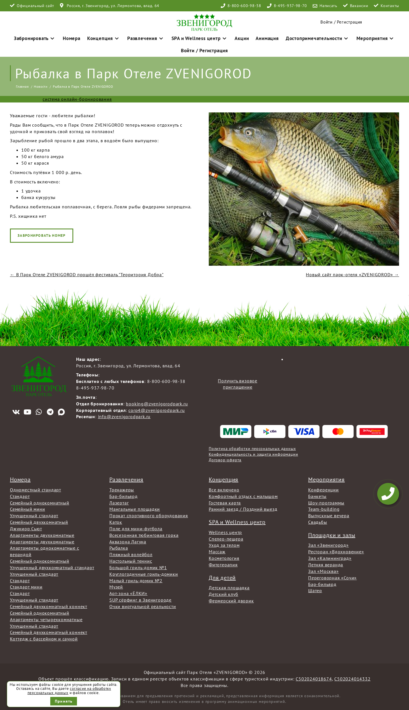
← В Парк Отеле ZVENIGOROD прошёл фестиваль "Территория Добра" (87, 273)
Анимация (261, 36)
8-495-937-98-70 (290, 5)
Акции (237, 36)
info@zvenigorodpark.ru (124, 415)
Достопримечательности (306, 36)
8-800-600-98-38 (244, 5)
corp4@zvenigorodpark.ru (156, 409)
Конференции (323, 488)
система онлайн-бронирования (77, 97)
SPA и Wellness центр (200, 36)
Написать (328, 5)
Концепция (114, 36)
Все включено (224, 488)
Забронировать (51, 36)
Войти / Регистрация (341, 20)
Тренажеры (121, 488)
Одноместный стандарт (35, 488)
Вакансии (359, 5)
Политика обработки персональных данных (252, 447)
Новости (41, 85)
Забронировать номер (42, 234)
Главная (22, 85)
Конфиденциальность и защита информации (253, 452)
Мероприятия (359, 36)
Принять (64, 701)
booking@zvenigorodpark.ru (157, 402)
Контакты (390, 5)
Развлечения (151, 36)
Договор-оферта (225, 458)
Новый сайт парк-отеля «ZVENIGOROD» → (352, 273)
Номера (85, 36)
